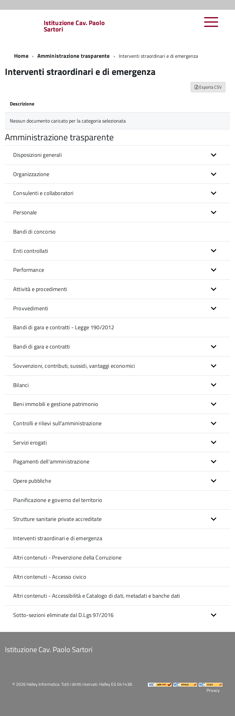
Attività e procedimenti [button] (40, 289)
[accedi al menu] (211, 25)
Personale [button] (25, 212)
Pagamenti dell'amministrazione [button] (51, 461)
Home (21, 56)
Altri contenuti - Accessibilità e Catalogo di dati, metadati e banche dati (96, 596)
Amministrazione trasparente (73, 56)
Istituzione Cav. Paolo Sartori (74, 26)
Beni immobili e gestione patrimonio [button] (55, 404)
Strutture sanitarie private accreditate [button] (57, 519)
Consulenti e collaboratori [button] (43, 193)
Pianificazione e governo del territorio (57, 500)
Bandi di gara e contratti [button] (41, 346)
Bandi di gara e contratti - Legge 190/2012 (63, 327)
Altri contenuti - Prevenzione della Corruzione (67, 557)
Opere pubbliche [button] (32, 481)
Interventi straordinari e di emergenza (57, 538)
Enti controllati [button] (30, 251)
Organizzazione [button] (31, 174)
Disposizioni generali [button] (37, 155)
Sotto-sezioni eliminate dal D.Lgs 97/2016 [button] (63, 615)
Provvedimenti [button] (30, 308)
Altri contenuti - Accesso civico (49, 577)
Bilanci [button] (21, 385)
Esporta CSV (208, 87)
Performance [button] (28, 270)
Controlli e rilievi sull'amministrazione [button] (57, 423)
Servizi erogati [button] (30, 442)
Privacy (213, 690)
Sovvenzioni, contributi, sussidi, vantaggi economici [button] (74, 366)
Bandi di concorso (34, 231)
